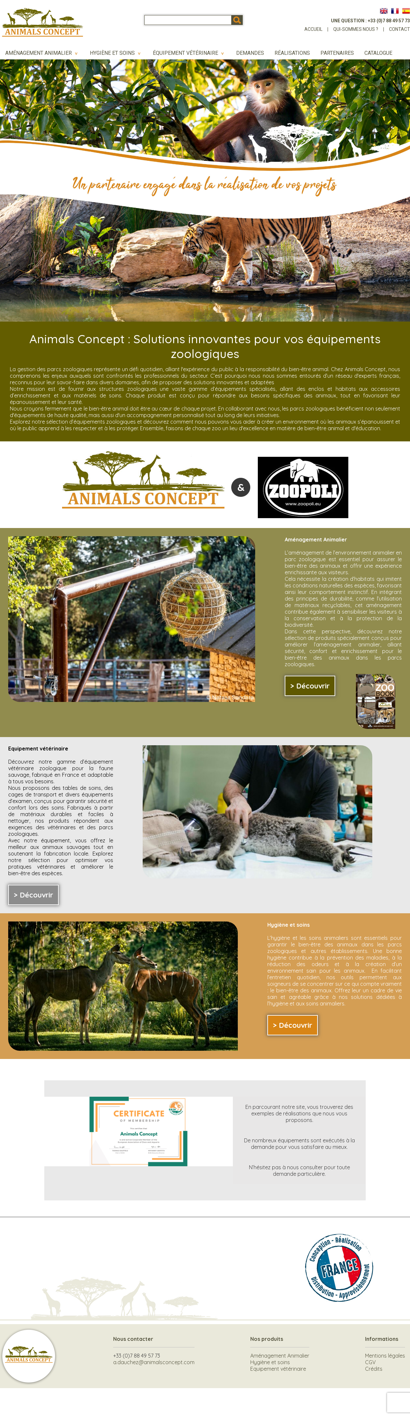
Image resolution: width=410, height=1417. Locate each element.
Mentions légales (385, 1355)
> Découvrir (310, 685)
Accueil (313, 29)
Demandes (250, 53)
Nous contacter (133, 1339)
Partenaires (337, 53)
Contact (399, 29)
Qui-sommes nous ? (355, 29)
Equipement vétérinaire (278, 1368)
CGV (370, 1362)
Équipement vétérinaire (189, 53)
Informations (381, 1339)
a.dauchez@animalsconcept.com (154, 1362)
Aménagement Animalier (42, 53)
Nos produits (266, 1339)
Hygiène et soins (116, 53)
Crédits (373, 1368)
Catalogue (378, 53)
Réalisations (292, 53)
